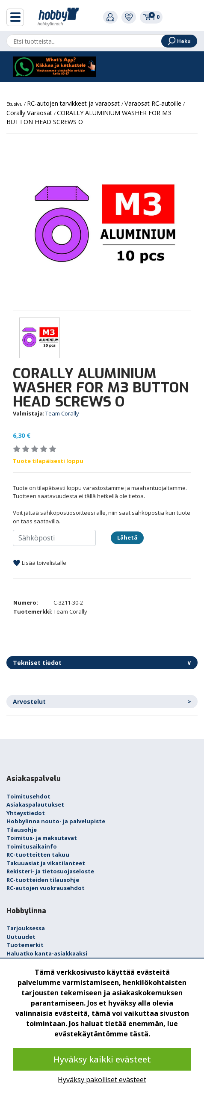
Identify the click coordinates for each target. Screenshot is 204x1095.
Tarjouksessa (25, 928)
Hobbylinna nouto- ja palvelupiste (55, 821)
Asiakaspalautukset (35, 804)
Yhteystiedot (25, 813)
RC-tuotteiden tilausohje (42, 880)
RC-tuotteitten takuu (37, 854)
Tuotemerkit (25, 945)
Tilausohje (21, 830)
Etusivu (15, 104)
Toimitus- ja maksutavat (41, 838)
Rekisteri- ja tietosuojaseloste (50, 871)
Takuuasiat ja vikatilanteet (45, 863)
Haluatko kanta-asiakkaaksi (46, 953)
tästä (139, 1034)
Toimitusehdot (28, 796)
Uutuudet (20, 937)
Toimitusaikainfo (31, 846)
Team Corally (62, 413)
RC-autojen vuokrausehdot (45, 888)
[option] (102, 226)
